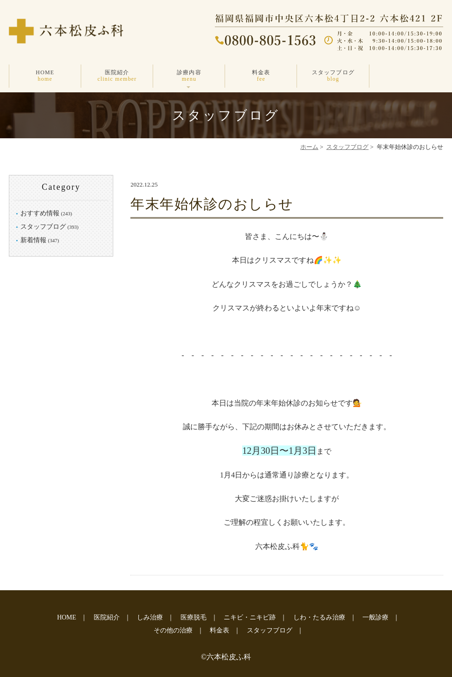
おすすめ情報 (39, 213)
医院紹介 (117, 76)
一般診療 (375, 617)
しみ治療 (150, 617)
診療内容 (189, 76)
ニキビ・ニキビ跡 (250, 617)
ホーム (309, 146)
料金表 (261, 76)
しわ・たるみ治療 (319, 617)
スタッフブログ (333, 76)
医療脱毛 (194, 617)
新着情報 (33, 240)
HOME (45, 76)
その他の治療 (173, 630)
